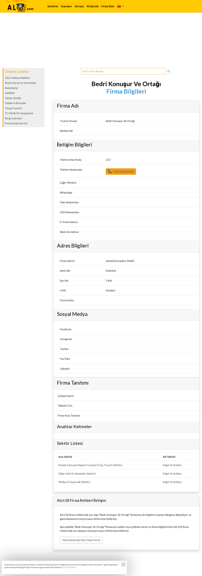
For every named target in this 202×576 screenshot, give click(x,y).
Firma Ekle (107, 6)
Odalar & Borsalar (15, 103)
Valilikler (10, 92)
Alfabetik (93, 6)
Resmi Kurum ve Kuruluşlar (20, 82)
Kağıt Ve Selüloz (172, 465)
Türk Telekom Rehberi (17, 77)
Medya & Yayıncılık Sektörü (74, 481)
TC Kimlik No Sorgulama (19, 113)
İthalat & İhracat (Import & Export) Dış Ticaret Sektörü (90, 465)
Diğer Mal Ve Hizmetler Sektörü (77, 473)
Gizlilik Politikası (70, 567)
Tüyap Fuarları (13, 108)
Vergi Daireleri (13, 118)
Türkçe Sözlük (13, 98)
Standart (66, 6)
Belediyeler (11, 87)
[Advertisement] (101, 40)
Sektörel (52, 6)
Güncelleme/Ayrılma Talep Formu (81, 540)
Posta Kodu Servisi (16, 123)
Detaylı (79, 6)
